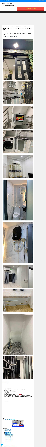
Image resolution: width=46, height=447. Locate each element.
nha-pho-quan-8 (8, 28)
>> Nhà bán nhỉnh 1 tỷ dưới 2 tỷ (35, 24)
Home (3, 0)
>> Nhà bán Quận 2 (34, 114)
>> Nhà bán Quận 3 (34, 115)
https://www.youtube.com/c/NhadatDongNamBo (11, 411)
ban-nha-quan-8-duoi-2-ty (27, 22)
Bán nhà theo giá (19, 8)
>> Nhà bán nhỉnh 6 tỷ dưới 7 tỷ (35, 27)
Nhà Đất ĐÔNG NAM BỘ (7, 3)
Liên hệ (15, 8)
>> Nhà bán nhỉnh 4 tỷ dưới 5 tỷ (35, 26)
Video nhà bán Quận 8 (7, 408)
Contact (9, 0)
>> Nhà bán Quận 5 (34, 116)
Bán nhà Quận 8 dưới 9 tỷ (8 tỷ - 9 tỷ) (9, 404)
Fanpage (11, 8)
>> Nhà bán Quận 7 (34, 117)
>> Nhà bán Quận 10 (34, 119)
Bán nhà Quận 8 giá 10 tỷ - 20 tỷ (9, 406)
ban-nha (6, 22)
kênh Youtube (11, 410)
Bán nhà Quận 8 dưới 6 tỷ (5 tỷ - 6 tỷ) (9, 401)
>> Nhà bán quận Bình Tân (35, 121)
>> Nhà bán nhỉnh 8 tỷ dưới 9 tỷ (35, 28)
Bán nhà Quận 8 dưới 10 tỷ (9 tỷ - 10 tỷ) (9, 405)
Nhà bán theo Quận (26, 8)
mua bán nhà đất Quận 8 (17, 414)
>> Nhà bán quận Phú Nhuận (35, 123)
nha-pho (6, 28)
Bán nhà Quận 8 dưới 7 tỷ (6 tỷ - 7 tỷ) (9, 402)
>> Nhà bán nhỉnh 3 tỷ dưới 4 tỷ (35, 25)
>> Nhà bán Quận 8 (34, 118)
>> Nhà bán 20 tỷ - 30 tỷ (34, 30)
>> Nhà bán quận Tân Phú (35, 124)
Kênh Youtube (7, 8)
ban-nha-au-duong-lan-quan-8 (11, 22)
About (6, 0)
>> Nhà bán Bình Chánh (34, 125)
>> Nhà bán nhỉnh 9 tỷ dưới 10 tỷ (35, 29)
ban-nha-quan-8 (22, 22)
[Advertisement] (16, 16)
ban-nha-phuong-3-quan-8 (17, 22)
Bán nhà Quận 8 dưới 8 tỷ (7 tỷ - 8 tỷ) (9, 403)
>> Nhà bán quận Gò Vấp (34, 122)
